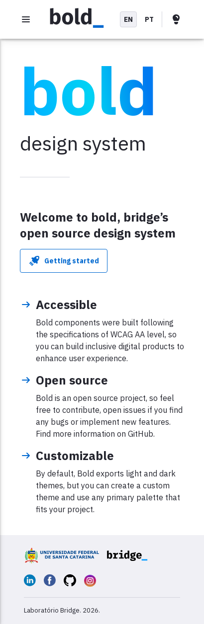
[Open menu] (26, 19)
